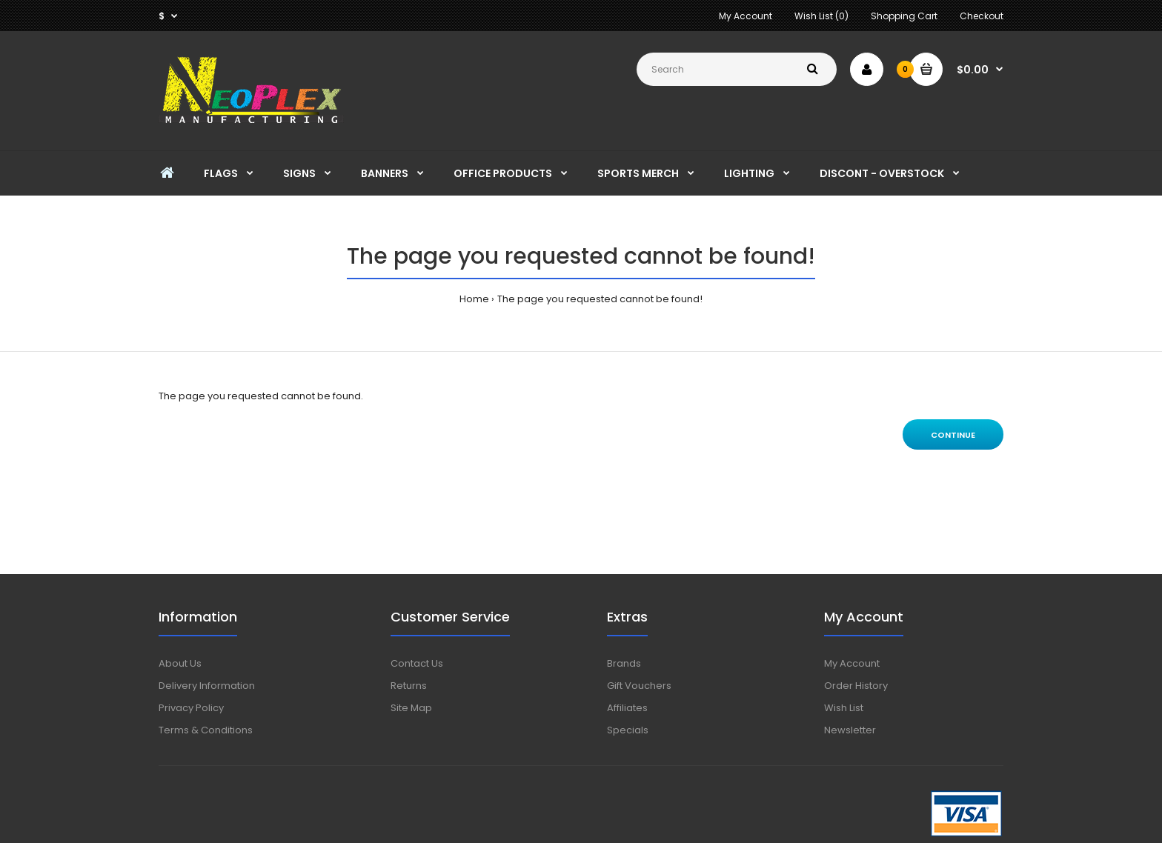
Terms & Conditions (206, 730)
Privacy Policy (191, 708)
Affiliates (627, 708)
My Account (745, 16)
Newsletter (850, 730)
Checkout (981, 16)
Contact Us (417, 663)
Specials (627, 730)
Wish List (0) (821, 16)
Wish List (843, 708)
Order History (856, 686)
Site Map (411, 708)
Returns (409, 686)
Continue (953, 435)
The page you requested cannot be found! (600, 299)
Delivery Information (207, 686)
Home (474, 299)
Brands (624, 663)
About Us (180, 663)
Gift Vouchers (639, 686)
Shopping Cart (904, 16)
